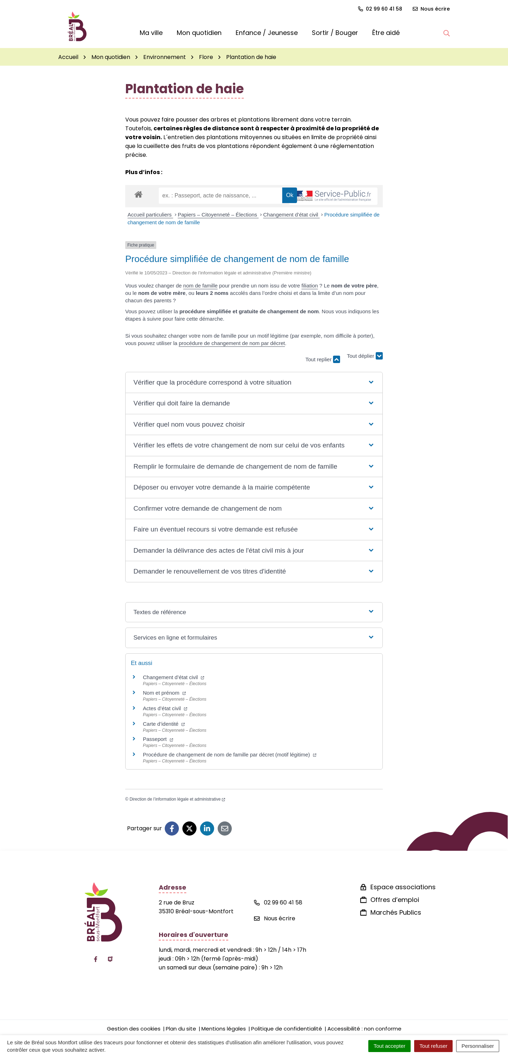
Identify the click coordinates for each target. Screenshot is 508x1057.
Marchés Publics (395, 912)
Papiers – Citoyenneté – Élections (218, 215)
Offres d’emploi (394, 899)
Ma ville (151, 32)
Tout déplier (365, 356)
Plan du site (181, 1028)
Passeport (158, 739)
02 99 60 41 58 (278, 902)
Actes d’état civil (165, 708)
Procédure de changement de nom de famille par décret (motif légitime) (229, 755)
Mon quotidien (199, 32)
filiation (309, 286)
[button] (446, 33)
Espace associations (403, 887)
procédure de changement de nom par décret (232, 343)
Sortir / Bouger (335, 32)
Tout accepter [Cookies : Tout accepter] (389, 1046)
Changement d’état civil (291, 215)
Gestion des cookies (134, 1028)
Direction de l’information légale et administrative (177, 799)
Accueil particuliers (150, 215)
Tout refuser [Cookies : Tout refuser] (433, 1046)
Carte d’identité (164, 724)
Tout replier (323, 359)
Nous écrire (274, 918)
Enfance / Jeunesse (267, 32)
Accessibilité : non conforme (364, 1028)
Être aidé (386, 32)
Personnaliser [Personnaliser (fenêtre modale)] (477, 1046)
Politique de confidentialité (286, 1028)
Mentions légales (223, 1028)
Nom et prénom (164, 693)
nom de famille (200, 286)
